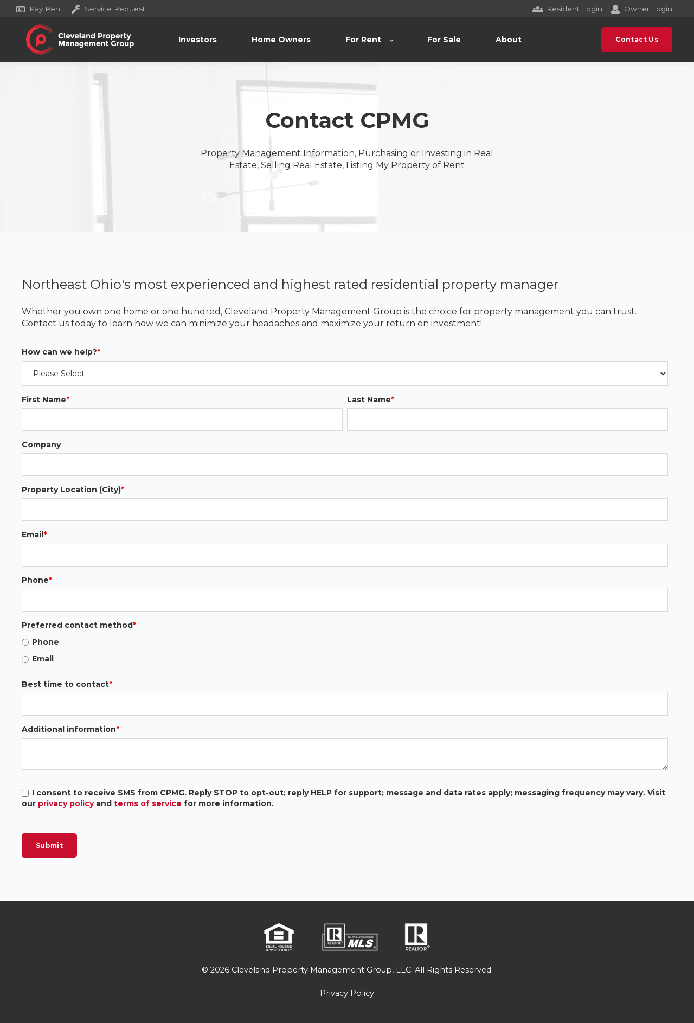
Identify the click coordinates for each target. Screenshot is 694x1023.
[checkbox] (345, 651)
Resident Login (568, 8)
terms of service (148, 804)
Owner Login (641, 8)
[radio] (345, 642)
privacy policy (66, 804)
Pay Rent (39, 8)
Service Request (108, 8)
